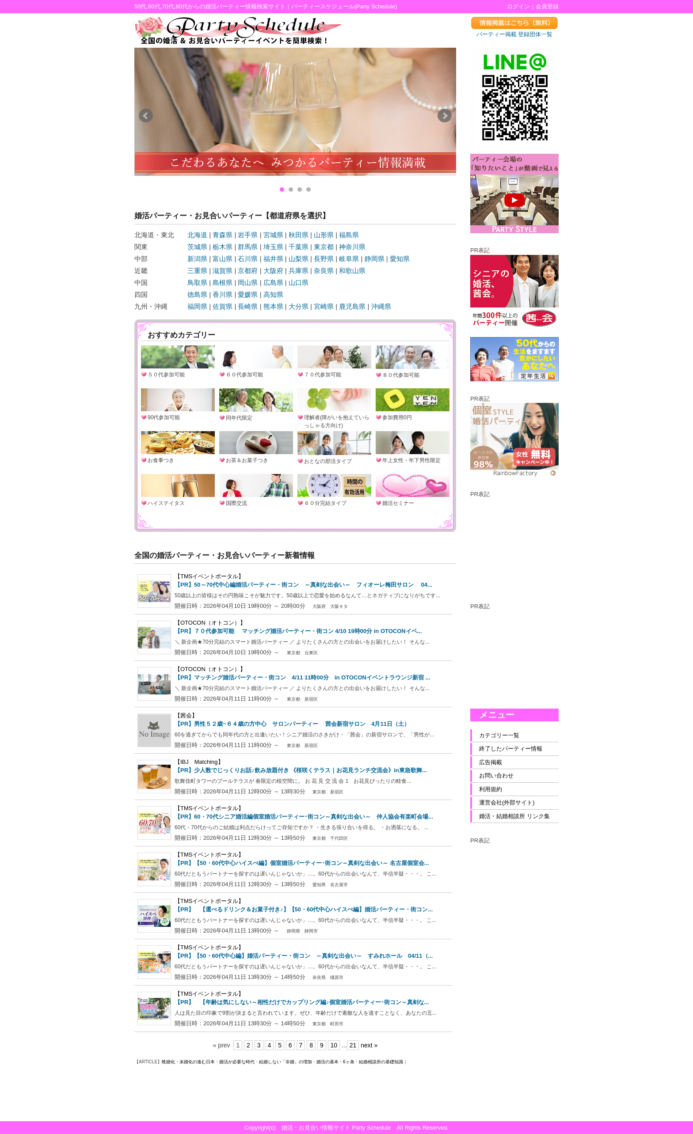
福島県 (349, 235)
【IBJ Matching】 (199, 762)
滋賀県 (222, 270)
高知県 (273, 294)
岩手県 (248, 235)
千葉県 (298, 246)
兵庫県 (298, 270)
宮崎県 (324, 306)
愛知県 (400, 258)
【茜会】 (186, 715)
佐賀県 (222, 306)
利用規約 (490, 789)
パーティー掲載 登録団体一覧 (514, 34)
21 (353, 1045)
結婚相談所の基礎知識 (381, 1061)
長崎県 (248, 306)
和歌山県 (352, 270)
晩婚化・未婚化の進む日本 (188, 1061)
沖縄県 (381, 306)
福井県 (273, 258)
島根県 (222, 282)
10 (334, 1045)
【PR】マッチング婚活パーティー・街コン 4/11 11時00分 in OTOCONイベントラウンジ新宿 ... (302, 677)
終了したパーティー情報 (510, 748)
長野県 (324, 258)
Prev (146, 116)
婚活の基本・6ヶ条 (335, 1061)
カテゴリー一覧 (499, 735)
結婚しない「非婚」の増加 (285, 1061)
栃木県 (222, 246)
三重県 (197, 270)
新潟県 (197, 258)
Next (445, 116)
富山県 (222, 258)
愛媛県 (248, 294)
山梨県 (298, 258)
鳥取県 (197, 282)
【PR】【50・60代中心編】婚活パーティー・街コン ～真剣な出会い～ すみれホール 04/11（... (304, 955)
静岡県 (375, 258)
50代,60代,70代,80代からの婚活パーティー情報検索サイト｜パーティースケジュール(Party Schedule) (265, 6)
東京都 (324, 246)
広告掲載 (490, 762)
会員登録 (547, 6)
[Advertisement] (514, 542)
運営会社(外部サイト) (507, 802)
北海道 (197, 235)
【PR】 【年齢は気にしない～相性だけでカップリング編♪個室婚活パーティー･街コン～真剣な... (302, 1002)
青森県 (222, 235)
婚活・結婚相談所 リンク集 (514, 816)
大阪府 (273, 270)
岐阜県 (349, 258)
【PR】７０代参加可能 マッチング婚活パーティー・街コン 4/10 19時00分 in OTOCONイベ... (298, 631)
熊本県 (273, 306)
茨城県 (197, 246)
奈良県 (324, 270)
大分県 (298, 306)
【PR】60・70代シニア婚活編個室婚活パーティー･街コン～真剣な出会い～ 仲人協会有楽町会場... (304, 816)
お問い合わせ (496, 775)
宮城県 (273, 235)
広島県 (273, 282)
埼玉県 (273, 246)
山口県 (298, 282)
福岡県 (197, 306)
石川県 (248, 258)
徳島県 (197, 294)
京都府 (248, 270)
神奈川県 (352, 246)
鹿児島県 (352, 306)
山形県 (324, 235)
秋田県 (298, 235)
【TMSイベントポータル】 (209, 576)
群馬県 (248, 246)
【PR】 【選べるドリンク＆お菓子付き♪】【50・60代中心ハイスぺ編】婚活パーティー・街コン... (304, 909)
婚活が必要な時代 (237, 1061)
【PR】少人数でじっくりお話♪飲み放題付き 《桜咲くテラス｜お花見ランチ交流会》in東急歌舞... (301, 770)
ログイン (518, 6)
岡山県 (248, 282)
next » (369, 1045)
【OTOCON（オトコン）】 (210, 622)
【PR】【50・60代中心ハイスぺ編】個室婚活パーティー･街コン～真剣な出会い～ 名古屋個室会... (302, 863)
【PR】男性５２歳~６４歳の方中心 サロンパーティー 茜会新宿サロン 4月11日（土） (292, 724)
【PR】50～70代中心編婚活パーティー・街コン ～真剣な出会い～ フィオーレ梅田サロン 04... (303, 584)
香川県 (222, 294)
